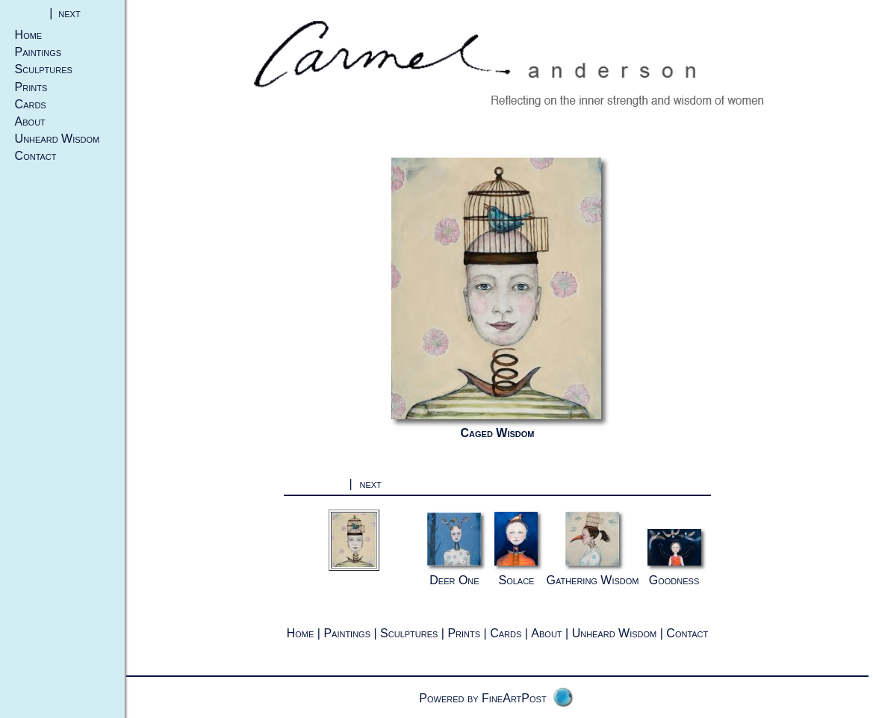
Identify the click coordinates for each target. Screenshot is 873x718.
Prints (31, 87)
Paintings (38, 52)
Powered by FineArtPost (482, 698)
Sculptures (43, 69)
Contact (36, 155)
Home (29, 34)
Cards (30, 104)
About (30, 121)
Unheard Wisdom (57, 138)
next (69, 13)
